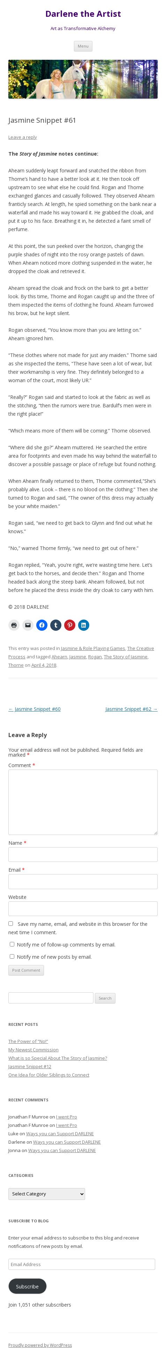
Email (16, 869)
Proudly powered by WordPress (40, 1345)
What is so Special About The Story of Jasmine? (57, 1058)
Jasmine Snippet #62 (131, 709)
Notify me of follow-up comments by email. (66, 944)
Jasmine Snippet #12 (29, 1066)
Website (17, 897)
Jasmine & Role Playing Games (93, 648)
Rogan (95, 656)
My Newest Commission (33, 1049)
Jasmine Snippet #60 (34, 709)
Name (17, 842)
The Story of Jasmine (126, 656)
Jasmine (77, 656)
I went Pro (66, 1117)
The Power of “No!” (28, 1041)
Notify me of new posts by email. (54, 956)
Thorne (16, 665)
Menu (83, 46)
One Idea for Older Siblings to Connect (48, 1075)
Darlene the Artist (83, 13)
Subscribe (27, 1286)
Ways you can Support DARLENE (60, 1133)
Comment (21, 765)
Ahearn (59, 656)
